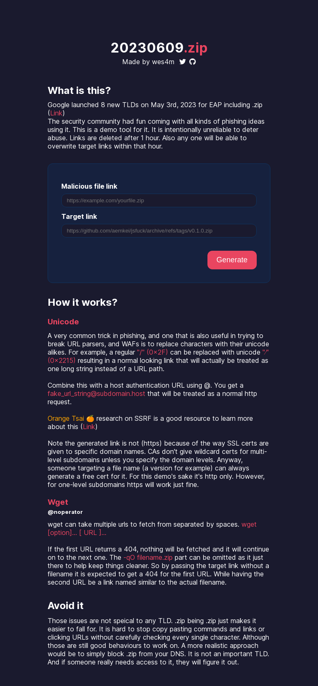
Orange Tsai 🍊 (71, 418)
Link (56, 113)
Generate (232, 260)
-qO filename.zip (148, 557)
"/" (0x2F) (152, 352)
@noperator (65, 512)
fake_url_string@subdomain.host (96, 393)
